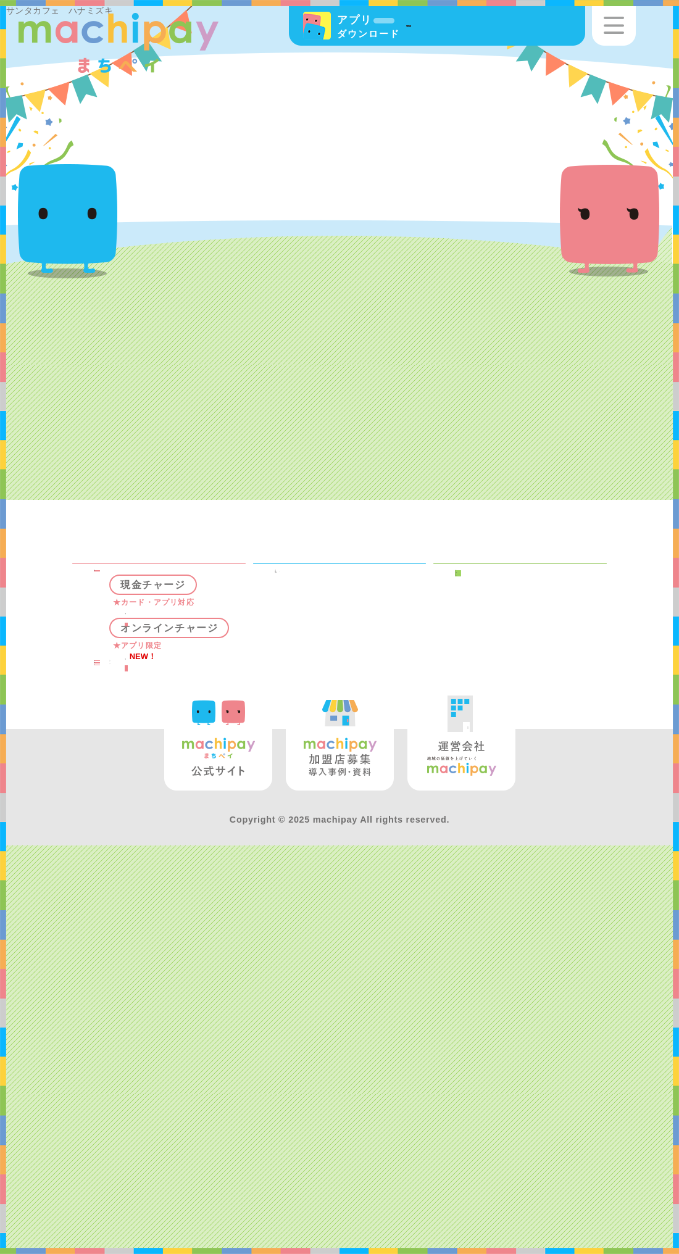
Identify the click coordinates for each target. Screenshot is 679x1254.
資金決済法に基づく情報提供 (537, 707)
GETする (152, 1011)
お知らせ (498, 759)
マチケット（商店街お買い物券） (175, 982)
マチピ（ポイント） (168, 908)
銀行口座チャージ (193, 818)
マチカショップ (517, 736)
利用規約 (498, 677)
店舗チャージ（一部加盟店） (193, 740)
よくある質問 (149, 1056)
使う (138, 885)
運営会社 (506, 804)
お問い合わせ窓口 (524, 826)
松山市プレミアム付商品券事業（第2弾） (356, 684)
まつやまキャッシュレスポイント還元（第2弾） (356, 728)
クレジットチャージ (193, 856)
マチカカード (511, 655)
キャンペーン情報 (343, 610)
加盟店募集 (512, 781)
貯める (144, 930)
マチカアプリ (511, 632)
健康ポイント (330, 655)
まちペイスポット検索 (175, 610)
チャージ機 (173, 711)
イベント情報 (330, 632)
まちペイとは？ (517, 610)
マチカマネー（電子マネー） (175, 639)
